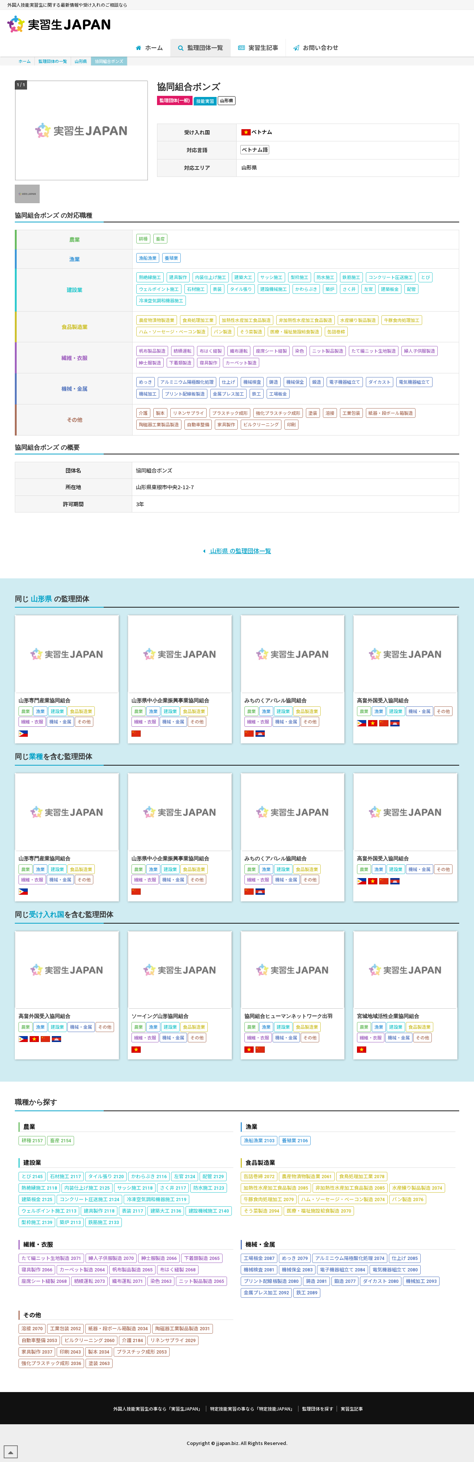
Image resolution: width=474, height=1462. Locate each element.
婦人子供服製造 (111, 1257)
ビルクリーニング (89, 1340)
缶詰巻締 (259, 1176)
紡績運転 (89, 1280)
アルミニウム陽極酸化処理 (349, 1257)
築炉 (70, 1222)
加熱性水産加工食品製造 (276, 1187)
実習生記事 (352, 1409)
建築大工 (165, 1210)
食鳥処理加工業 (361, 1176)
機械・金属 (260, 1244)
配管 (213, 1176)
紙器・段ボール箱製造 (118, 1328)
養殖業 (295, 1140)
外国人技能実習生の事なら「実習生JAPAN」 (158, 1409)
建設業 (32, 1162)
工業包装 (65, 1328)
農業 (29, 1126)
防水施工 (208, 1187)
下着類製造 (202, 1257)
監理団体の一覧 (53, 61)
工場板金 (259, 1257)
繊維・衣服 (38, 1244)
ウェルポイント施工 (48, 1210)
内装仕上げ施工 (87, 1187)
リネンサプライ (173, 1340)
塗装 (99, 1363)
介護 (132, 1340)
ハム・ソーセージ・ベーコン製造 (343, 1199)
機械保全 (297, 1269)
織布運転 (127, 1280)
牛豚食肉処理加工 (269, 1199)
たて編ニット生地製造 (51, 1257)
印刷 (70, 1351)
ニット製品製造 (201, 1280)
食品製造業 (260, 1162)
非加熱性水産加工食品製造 (350, 1187)
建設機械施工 (208, 1210)
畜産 (60, 1140)
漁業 (251, 1126)
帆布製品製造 (132, 1269)
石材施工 (65, 1176)
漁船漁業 (259, 1140)
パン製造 (407, 1199)
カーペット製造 (82, 1269)
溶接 (32, 1328)
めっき (295, 1257)
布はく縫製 (178, 1269)
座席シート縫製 (44, 1280)
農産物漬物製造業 (307, 1176)
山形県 (81, 61)
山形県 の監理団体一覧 (237, 550)
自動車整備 (39, 1340)
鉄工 (306, 1292)
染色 (160, 1280)
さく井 (173, 1187)
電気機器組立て (395, 1269)
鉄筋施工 (103, 1222)
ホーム (25, 61)
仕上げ (405, 1257)
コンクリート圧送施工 (89, 1199)
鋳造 (316, 1280)
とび (32, 1176)
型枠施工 (36, 1222)
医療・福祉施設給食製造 (319, 1210)
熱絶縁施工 (39, 1187)
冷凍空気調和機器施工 (156, 1199)
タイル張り (106, 1176)
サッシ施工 (135, 1187)
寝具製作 (36, 1269)
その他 (32, 1315)
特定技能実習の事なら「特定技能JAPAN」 (252, 1409)
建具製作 (99, 1210)
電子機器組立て (342, 1269)
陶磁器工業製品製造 (182, 1328)
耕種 (32, 1140)
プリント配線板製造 (271, 1280)
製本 (98, 1351)
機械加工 (421, 1280)
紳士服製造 (159, 1257)
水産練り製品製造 (417, 1187)
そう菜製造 (261, 1210)
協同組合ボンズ (109, 61)
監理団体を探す (317, 1409)
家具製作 (36, 1351)
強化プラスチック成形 (51, 1363)
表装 (132, 1210)
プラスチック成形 (142, 1351)
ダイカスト (380, 1280)
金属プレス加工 (266, 1292)
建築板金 (36, 1199)
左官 (184, 1176)
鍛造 (345, 1280)
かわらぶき (149, 1176)
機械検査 (259, 1269)
